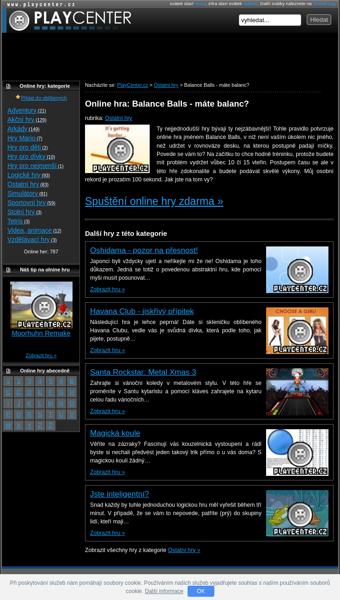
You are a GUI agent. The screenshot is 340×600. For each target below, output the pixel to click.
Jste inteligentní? (119, 494)
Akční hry (26, 119)
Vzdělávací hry (32, 239)
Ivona (200, 3)
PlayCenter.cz (68, 20)
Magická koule (115, 433)
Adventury (26, 110)
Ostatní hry (118, 118)
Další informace (164, 591)
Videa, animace (34, 230)
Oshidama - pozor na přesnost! (144, 250)
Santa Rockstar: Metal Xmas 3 (143, 372)
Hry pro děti (27, 147)
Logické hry (28, 175)
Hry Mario (24, 138)
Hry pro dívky (31, 156)
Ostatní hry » (184, 550)
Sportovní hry (31, 202)
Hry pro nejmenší (35, 165)
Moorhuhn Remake (41, 333)
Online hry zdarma (39, 4)
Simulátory (27, 193)
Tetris (18, 221)
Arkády (23, 128)
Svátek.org (324, 3)
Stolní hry (24, 212)
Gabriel (250, 3)
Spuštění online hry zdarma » (154, 201)
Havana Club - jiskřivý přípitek (142, 311)
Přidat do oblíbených (41, 98)
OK (201, 591)
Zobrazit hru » (107, 289)
